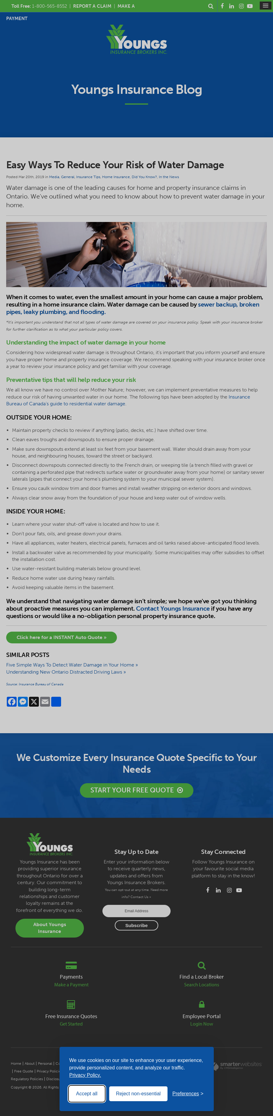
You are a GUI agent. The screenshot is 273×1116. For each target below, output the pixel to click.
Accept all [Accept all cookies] (86, 1093)
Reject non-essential (138, 1093)
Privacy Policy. (85, 1075)
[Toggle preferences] (188, 1094)
